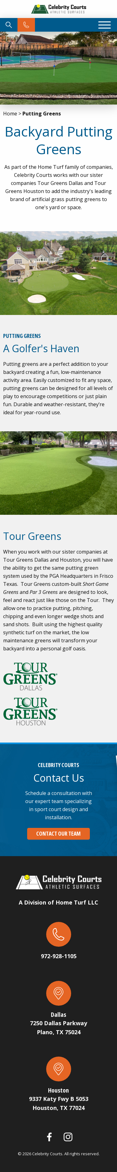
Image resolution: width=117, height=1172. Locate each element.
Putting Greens (41, 113)
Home (10, 113)
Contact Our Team (58, 833)
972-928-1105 (58, 956)
